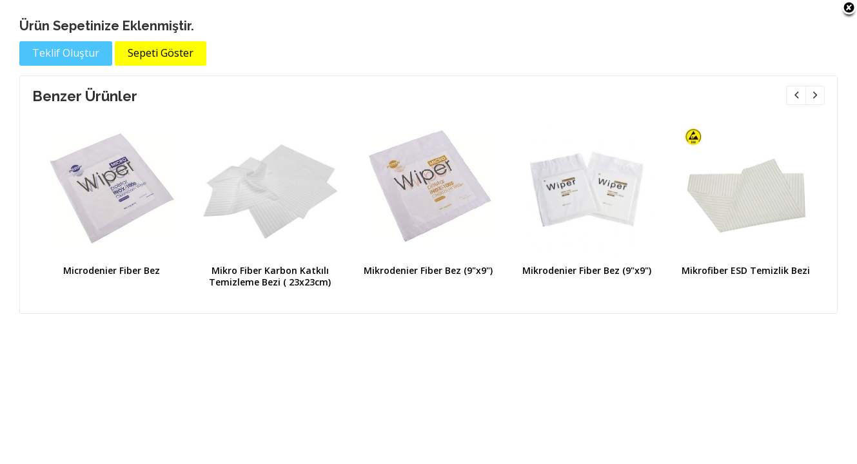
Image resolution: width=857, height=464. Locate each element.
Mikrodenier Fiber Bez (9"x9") (428, 270)
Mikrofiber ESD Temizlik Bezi (746, 270)
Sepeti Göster (160, 53)
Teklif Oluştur (65, 53)
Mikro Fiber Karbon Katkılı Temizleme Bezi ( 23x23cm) (270, 276)
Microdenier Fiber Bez (111, 270)
